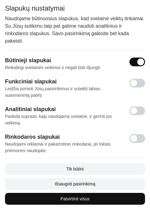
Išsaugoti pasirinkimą (75, 183)
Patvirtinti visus (74, 198)
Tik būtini (75, 168)
